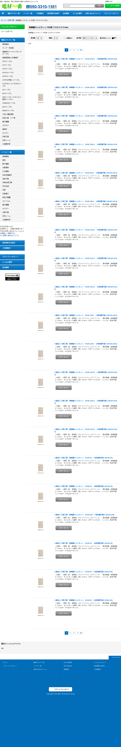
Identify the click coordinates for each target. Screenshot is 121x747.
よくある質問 (7, 262)
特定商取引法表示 (8, 243)
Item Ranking (68, 666)
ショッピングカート (100, 662)
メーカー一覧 (37, 666)
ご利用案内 (6, 248)
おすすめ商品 (68, 662)
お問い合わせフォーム (40, 669)
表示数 (33, 38)
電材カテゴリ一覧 (38, 662)
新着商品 (66, 669)
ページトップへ (116, 657)
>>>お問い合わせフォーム (9, 235)
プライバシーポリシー (10, 257)
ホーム (5, 662)
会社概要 (5, 267)
